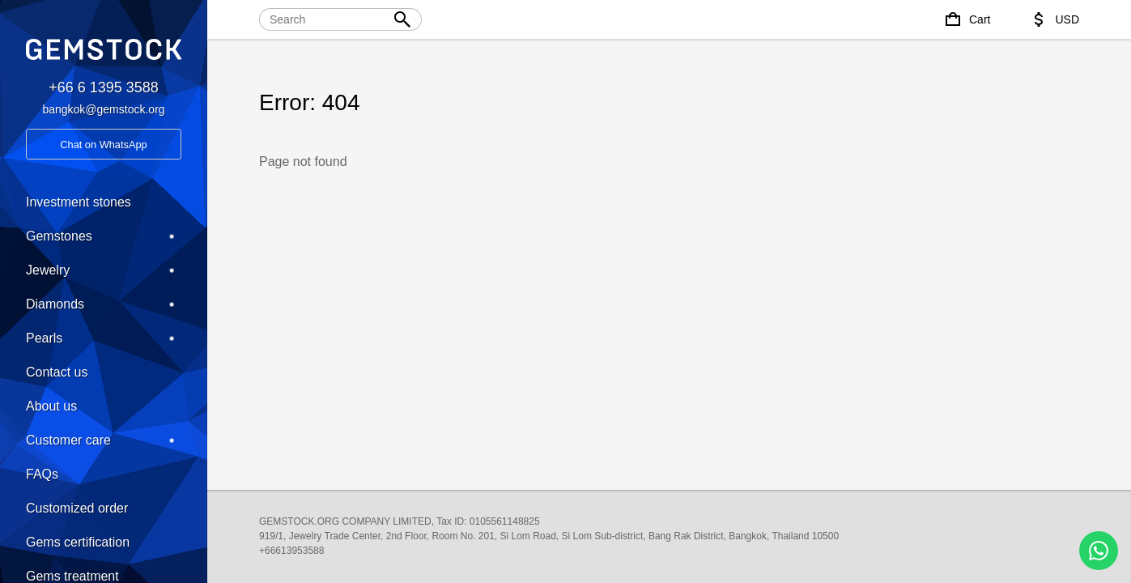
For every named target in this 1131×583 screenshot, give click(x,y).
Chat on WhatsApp (103, 144)
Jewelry (103, 270)
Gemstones (103, 236)
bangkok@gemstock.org (103, 109)
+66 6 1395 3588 (104, 87)
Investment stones (78, 202)
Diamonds (103, 304)
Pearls (103, 338)
